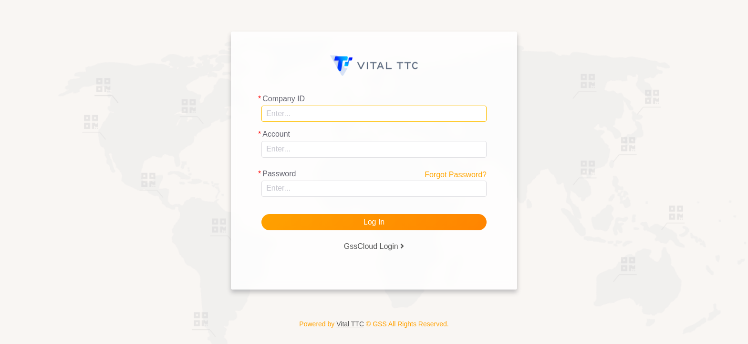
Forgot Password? (456, 175)
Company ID (283, 99)
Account (276, 134)
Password (279, 174)
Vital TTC (350, 324)
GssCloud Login (374, 246)
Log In (374, 222)
